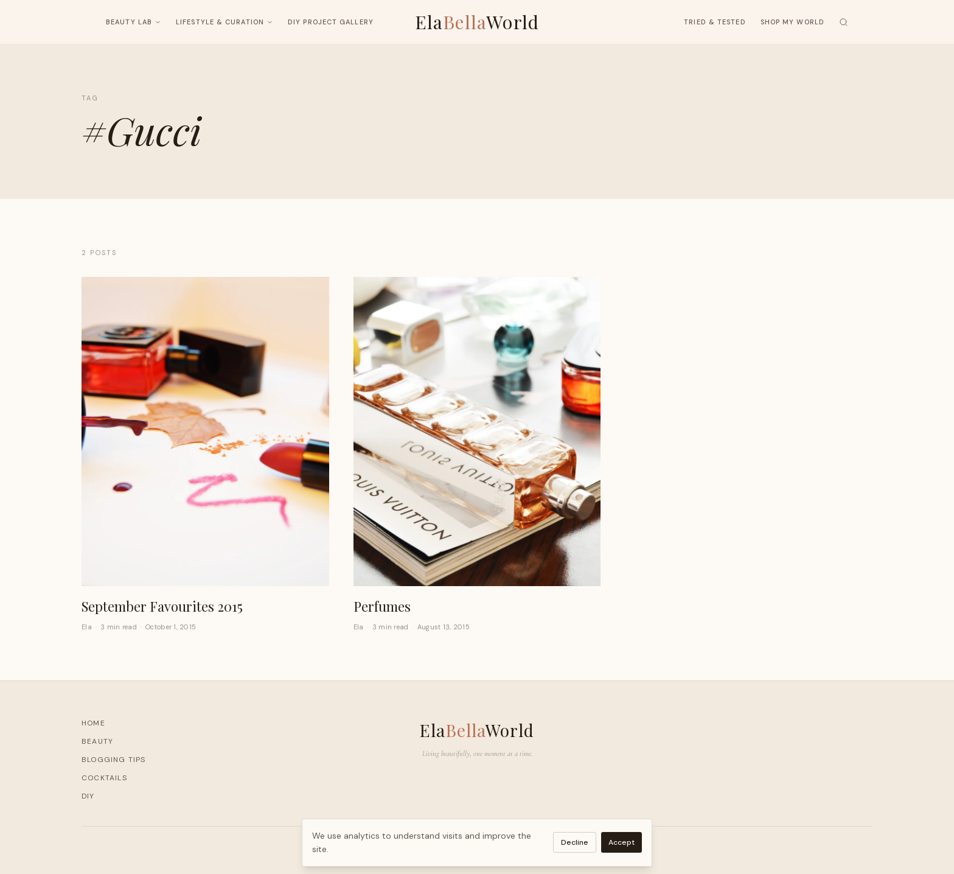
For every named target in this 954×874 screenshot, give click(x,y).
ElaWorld (477, 22)
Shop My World (792, 22)
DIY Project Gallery (331, 22)
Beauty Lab (133, 22)
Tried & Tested (714, 22)
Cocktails (104, 778)
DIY (88, 796)
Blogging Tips (114, 759)
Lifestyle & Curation (224, 22)
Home (93, 723)
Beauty (97, 741)
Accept (621, 842)
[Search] (843, 22)
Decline (574, 842)
